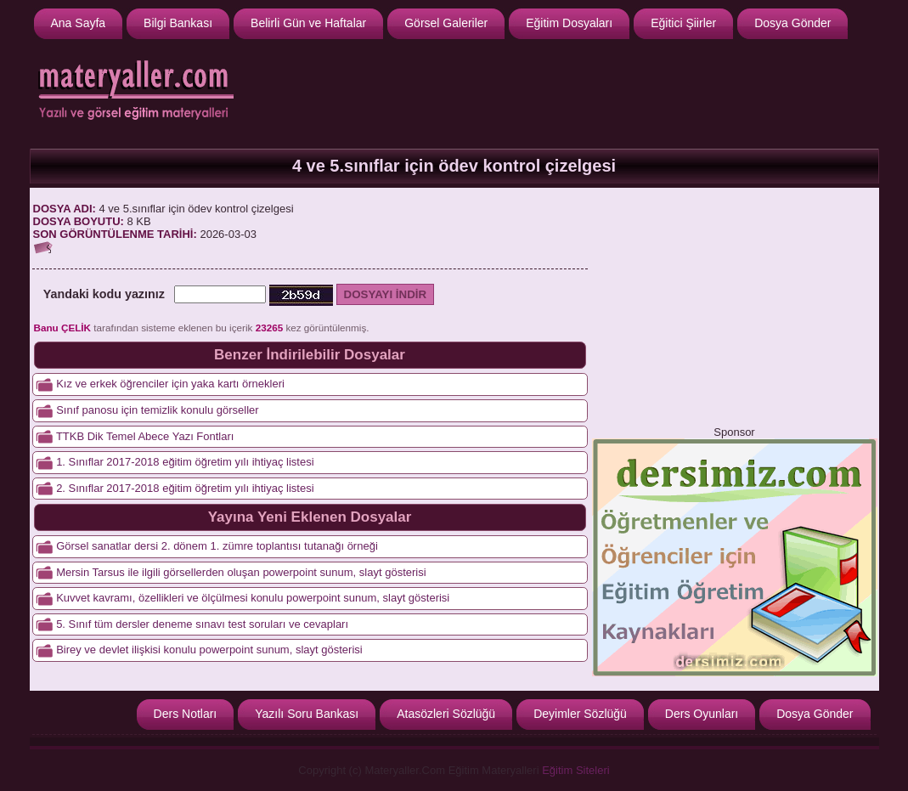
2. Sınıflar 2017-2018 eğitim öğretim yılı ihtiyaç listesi (184, 488)
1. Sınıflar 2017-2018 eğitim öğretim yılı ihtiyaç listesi (184, 461)
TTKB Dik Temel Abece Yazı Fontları (145, 436)
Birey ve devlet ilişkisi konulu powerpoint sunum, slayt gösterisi (209, 649)
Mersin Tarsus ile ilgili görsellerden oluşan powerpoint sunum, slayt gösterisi (241, 572)
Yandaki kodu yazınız (104, 294)
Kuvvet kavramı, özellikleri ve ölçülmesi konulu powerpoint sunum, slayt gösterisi (252, 597)
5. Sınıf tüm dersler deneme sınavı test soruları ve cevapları (202, 624)
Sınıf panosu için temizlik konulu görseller (157, 410)
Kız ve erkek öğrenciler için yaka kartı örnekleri (170, 383)
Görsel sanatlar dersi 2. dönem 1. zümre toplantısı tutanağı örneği (217, 546)
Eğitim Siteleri (575, 770)
